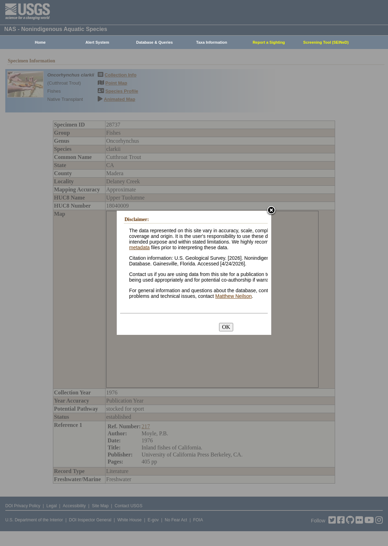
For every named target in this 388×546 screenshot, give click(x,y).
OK (226, 327)
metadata (139, 247)
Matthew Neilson (233, 296)
